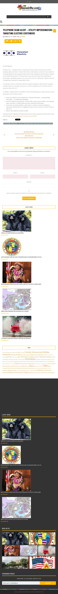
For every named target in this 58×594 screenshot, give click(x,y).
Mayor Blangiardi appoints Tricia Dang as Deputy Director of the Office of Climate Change (21, 284)
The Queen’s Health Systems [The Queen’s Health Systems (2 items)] (42, 368)
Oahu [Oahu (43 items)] (46, 365)
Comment (29, 155)
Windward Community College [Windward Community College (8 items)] (17, 372)
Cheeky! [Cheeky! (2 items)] (22, 352)
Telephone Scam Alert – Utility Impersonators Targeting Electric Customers (27, 31)
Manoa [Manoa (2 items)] (27, 366)
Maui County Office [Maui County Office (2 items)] (38, 366)
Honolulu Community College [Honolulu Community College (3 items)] (43, 359)
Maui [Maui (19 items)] (31, 366)
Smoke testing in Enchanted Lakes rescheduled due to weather (15, 311)
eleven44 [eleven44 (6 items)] (8, 357)
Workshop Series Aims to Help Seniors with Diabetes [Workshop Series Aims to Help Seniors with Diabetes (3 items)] (41, 372)
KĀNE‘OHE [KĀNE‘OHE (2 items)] (19, 366)
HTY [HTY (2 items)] (46, 361)
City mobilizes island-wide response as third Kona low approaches (16, 338)
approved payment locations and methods (25, 116)
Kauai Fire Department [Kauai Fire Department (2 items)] (42, 363)
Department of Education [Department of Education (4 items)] (36, 355)
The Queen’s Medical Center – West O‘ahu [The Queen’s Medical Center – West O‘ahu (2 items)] (26, 370)
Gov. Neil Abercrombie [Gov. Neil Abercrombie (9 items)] (25, 357)
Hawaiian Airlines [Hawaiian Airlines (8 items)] (45, 357)
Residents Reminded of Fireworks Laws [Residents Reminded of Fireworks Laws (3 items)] (25, 368)
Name (15, 173)
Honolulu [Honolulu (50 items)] (30, 359)
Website (29, 182)
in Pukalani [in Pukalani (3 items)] (50, 361)
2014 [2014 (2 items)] (17, 352)
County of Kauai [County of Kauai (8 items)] (16, 355)
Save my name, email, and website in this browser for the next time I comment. (29, 193)
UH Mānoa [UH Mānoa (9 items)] (39, 370)
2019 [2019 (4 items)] (19, 352)
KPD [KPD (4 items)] (15, 366)
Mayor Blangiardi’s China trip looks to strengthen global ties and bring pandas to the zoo (21, 257)
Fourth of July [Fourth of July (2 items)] (14, 357)
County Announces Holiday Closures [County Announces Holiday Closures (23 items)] (25, 353)
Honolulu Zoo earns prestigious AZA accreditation (12, 233)
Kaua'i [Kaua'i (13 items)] (17, 363)
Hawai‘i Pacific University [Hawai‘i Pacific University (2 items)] (17, 359)
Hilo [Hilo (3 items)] (24, 359)
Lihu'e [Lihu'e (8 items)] (24, 366)
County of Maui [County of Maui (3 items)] (25, 355)
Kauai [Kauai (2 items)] (35, 363)
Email (43, 173)
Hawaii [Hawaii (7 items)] (36, 357)
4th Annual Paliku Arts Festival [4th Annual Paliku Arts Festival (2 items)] (8, 352)
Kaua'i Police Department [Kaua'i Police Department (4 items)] (27, 363)
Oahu (23, 36)
